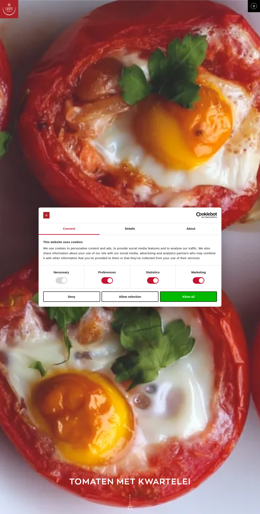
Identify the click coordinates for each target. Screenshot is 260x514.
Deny (71, 296)
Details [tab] (130, 228)
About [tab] (190, 228)
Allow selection (130, 296)
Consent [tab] (69, 228)
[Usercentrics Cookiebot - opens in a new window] (199, 215)
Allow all (188, 296)
